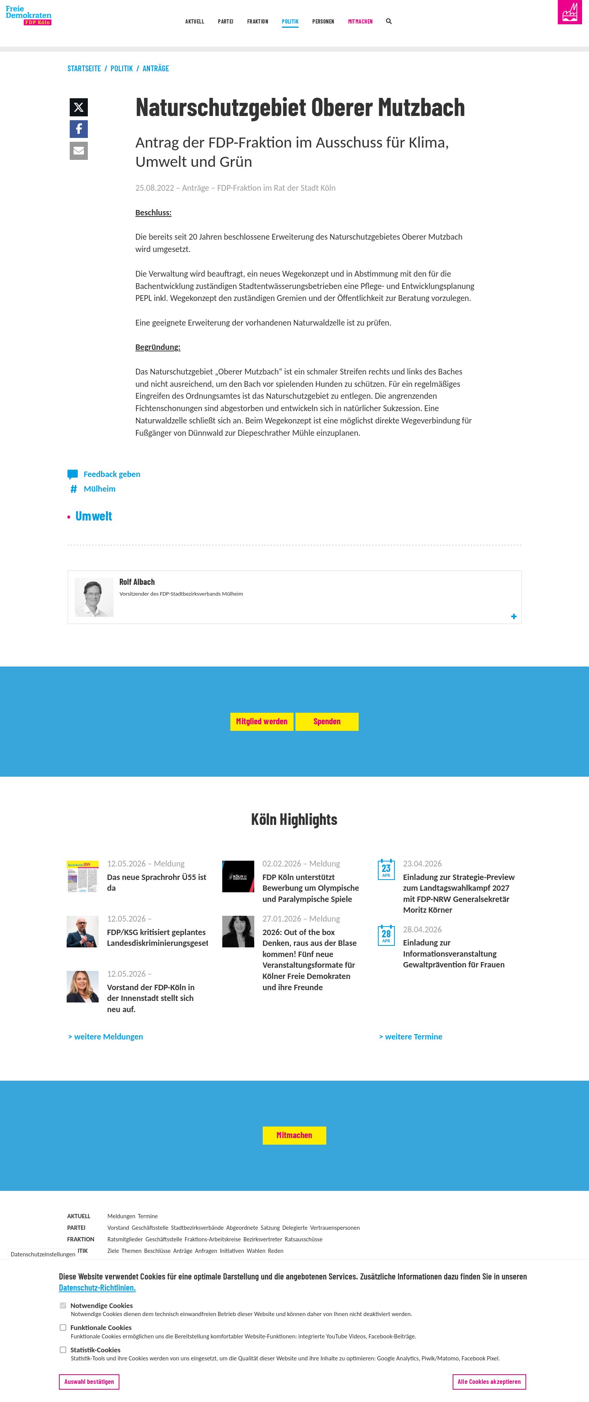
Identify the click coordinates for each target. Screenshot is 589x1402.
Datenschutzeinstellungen (43, 1259)
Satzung (270, 1256)
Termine (148, 1245)
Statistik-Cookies (95, 1354)
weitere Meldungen (108, 1065)
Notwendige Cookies (101, 1310)
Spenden (359, 750)
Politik (288, 24)
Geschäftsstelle (150, 1256)
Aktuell (148, 24)
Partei (193, 24)
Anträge (156, 69)
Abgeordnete (242, 1256)
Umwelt (94, 516)
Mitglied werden (230, 750)
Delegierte (295, 1256)
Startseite (84, 69)
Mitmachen (392, 24)
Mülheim (100, 489)
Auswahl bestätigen (89, 1386)
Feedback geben (112, 474)
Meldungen (121, 1245)
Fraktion (240, 24)
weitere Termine (414, 1065)
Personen (337, 24)
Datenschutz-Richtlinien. (97, 1292)
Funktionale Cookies (101, 1332)
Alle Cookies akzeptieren (489, 1386)
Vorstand (118, 1256)
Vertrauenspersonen (335, 1256)
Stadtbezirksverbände (197, 1256)
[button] (79, 107)
